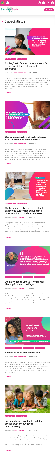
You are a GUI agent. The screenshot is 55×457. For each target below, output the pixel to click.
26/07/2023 (33, 218)
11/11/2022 (32, 289)
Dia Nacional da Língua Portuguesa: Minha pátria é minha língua (24, 283)
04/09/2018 (33, 431)
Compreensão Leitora (13, 348)
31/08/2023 (33, 73)
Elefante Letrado (9, 9)
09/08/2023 (33, 144)
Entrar (49, 9)
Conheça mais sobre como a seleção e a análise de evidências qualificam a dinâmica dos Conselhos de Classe (26, 211)
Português (2, 2)
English (7, 2)
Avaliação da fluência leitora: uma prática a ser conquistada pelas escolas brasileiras (27, 66)
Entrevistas (28, 277)
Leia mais (8, 93)
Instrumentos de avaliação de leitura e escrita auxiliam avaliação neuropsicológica (25, 424)
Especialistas (10, 59)
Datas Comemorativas (13, 277)
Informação (21, 59)
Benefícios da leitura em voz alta (22, 352)
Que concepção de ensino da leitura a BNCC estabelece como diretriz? (25, 138)
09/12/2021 (33, 357)
